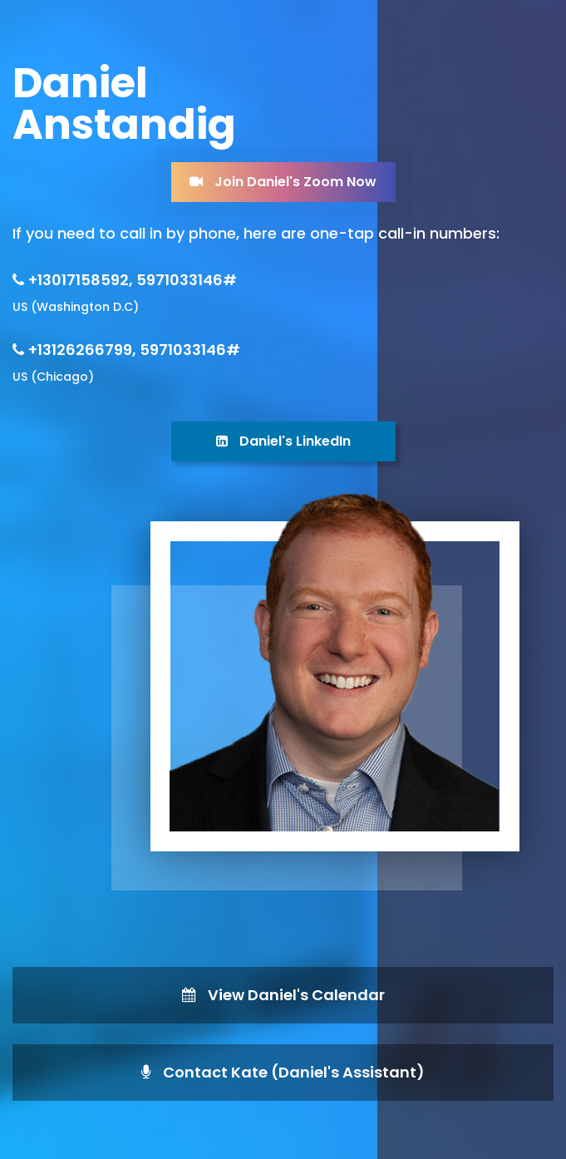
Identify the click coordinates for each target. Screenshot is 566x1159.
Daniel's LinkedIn (283, 441)
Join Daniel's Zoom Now (283, 181)
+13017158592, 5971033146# (132, 279)
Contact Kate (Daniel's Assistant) (283, 1072)
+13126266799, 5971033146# (134, 349)
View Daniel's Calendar (283, 994)
